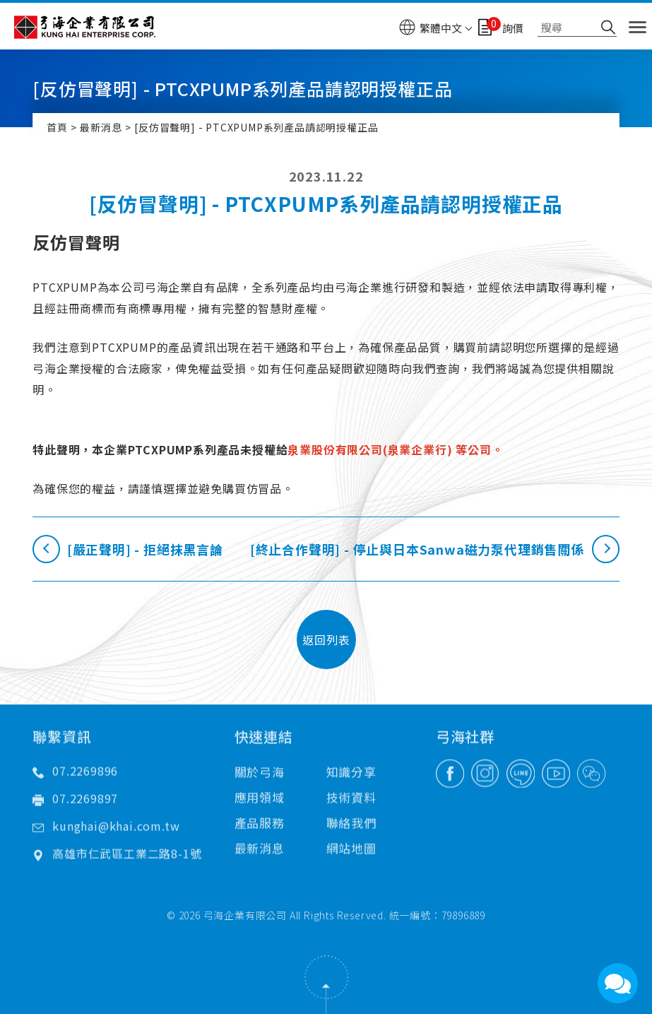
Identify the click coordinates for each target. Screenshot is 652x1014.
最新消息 (100, 127)
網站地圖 (351, 818)
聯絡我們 (351, 793)
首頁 (57, 127)
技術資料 (351, 768)
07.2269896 (85, 741)
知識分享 (351, 742)
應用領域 (260, 768)
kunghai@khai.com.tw (115, 796)
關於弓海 (260, 742)
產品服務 (260, 793)
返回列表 (326, 639)
